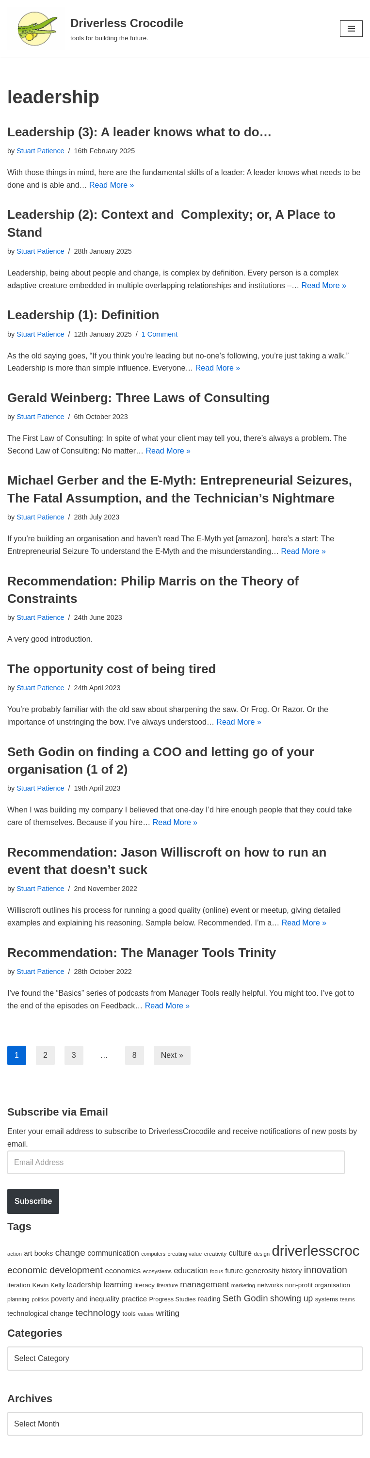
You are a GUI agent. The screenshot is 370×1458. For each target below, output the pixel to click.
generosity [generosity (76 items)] (262, 1270)
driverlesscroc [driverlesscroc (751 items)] (316, 1251)
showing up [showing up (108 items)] (291, 1298)
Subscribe (33, 1201)
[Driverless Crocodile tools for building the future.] (95, 28)
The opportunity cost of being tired (111, 669)
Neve (16, 1447)
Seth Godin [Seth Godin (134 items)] (245, 1298)
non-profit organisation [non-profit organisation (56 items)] (317, 1285)
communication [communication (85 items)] (113, 1253)
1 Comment (159, 334)
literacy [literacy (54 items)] (144, 1285)
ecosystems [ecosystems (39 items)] (157, 1271)
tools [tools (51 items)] (128, 1313)
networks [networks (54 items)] (270, 1285)
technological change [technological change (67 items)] (40, 1313)
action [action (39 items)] (14, 1254)
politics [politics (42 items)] (40, 1299)
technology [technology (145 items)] (97, 1313)
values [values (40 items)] (146, 1314)
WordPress (94, 1447)
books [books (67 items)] (43, 1253)
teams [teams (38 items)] (347, 1299)
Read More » (111, 185)
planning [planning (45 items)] (18, 1299)
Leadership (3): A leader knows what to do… (139, 132)
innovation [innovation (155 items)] (325, 1269)
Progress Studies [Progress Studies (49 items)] (172, 1299)
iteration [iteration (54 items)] (18, 1285)
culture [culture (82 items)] (240, 1253)
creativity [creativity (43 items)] (215, 1253)
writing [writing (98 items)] (167, 1313)
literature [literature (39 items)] (167, 1285)
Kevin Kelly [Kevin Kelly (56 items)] (48, 1285)
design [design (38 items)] (262, 1254)
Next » (172, 1055)
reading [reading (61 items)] (209, 1299)
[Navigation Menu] (351, 28)
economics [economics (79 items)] (123, 1270)
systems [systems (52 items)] (326, 1299)
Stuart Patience (40, 151)
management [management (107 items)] (204, 1284)
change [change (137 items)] (70, 1252)
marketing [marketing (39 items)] (243, 1285)
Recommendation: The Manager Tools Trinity (141, 952)
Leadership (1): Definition (83, 315)
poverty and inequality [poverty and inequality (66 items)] (85, 1299)
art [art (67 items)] (28, 1253)
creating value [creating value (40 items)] (185, 1254)
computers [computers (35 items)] (153, 1254)
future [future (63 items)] (234, 1271)
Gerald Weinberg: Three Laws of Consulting (138, 397)
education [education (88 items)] (191, 1270)
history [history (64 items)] (292, 1271)
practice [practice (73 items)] (134, 1299)
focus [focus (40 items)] (216, 1271)
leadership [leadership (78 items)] (84, 1284)
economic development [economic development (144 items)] (55, 1270)
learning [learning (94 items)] (117, 1284)
